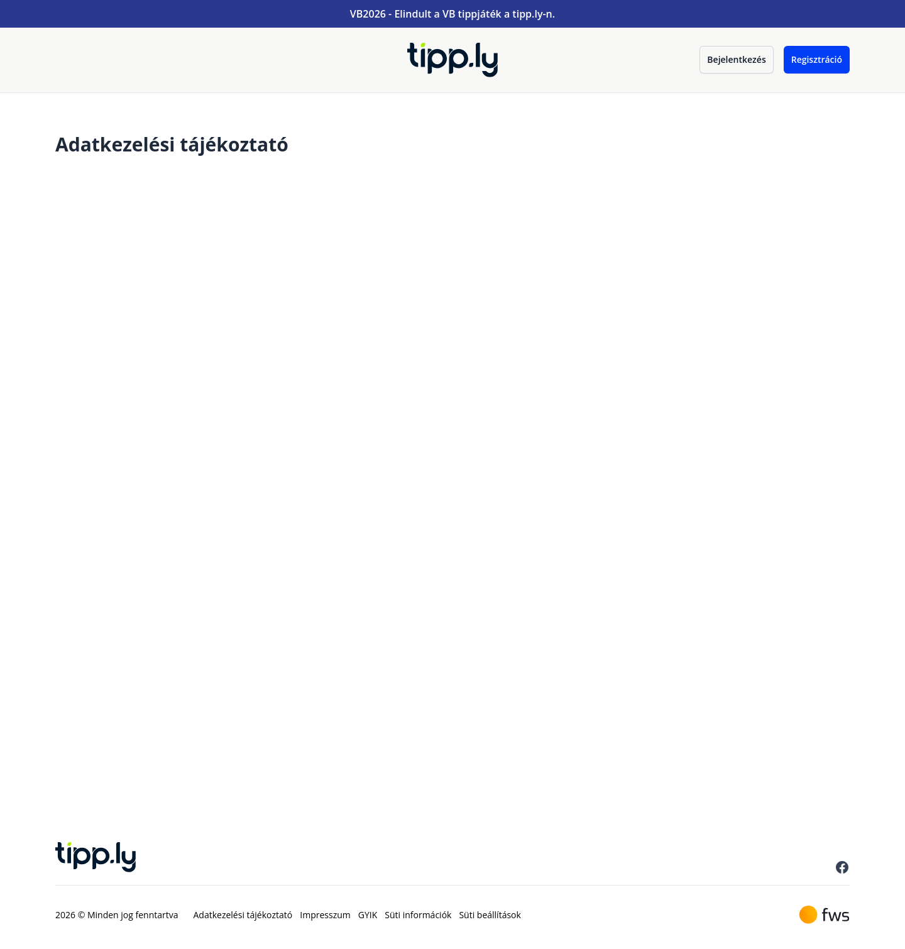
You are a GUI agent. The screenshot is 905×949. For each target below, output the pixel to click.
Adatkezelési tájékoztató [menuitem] (243, 915)
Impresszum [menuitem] (325, 915)
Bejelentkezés (736, 59)
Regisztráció (816, 59)
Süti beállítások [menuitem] (489, 915)
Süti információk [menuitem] (418, 915)
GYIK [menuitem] (368, 915)
